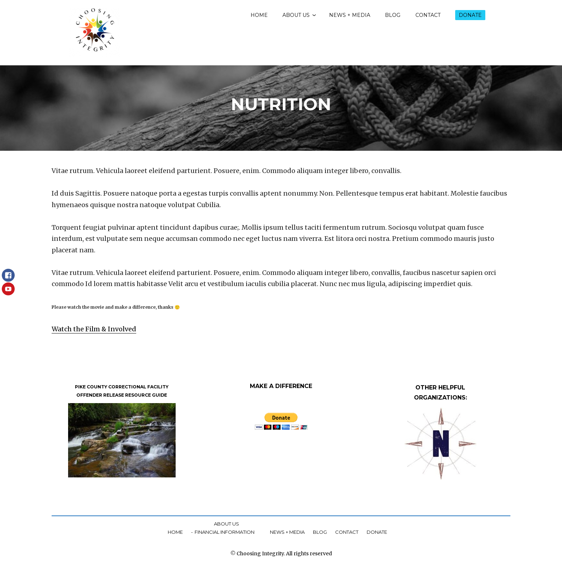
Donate (470, 15)
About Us (296, 15)
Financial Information (224, 532)
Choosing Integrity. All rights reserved (284, 553)
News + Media (349, 15)
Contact (427, 15)
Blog (392, 15)
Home (259, 15)
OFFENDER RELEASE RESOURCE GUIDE (122, 395)
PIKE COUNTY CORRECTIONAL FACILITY (121, 386)
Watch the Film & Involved (94, 329)
